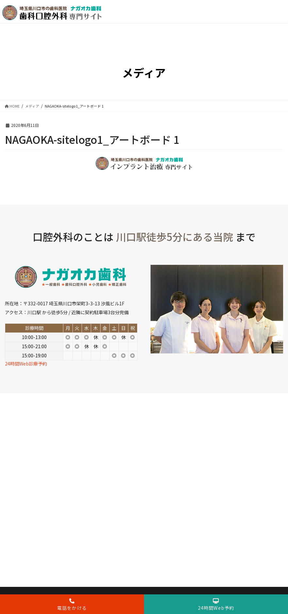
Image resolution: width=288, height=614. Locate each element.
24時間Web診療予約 (26, 363)
